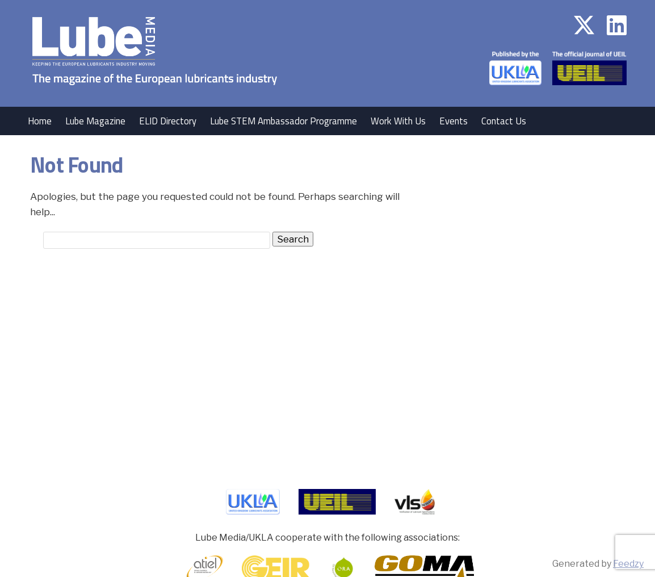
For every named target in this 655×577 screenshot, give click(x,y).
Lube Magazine (95, 121)
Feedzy (628, 563)
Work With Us (398, 121)
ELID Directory (167, 121)
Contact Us (503, 121)
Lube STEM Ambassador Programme (283, 121)
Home (40, 121)
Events (453, 121)
